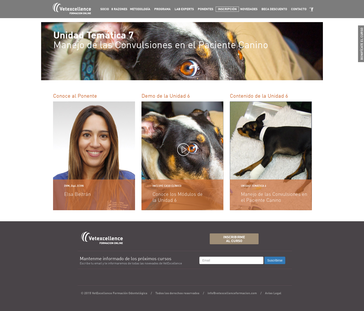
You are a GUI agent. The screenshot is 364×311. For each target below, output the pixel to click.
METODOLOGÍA (140, 9)
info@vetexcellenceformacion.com (232, 293)
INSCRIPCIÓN (227, 9)
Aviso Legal (273, 293)
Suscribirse (274, 260)
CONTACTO (299, 9)
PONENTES (205, 9)
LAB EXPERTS (184, 9)
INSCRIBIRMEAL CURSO (234, 239)
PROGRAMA (162, 9)
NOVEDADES (248, 9)
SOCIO (104, 9)
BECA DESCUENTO (274, 9)
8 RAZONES (119, 9)
